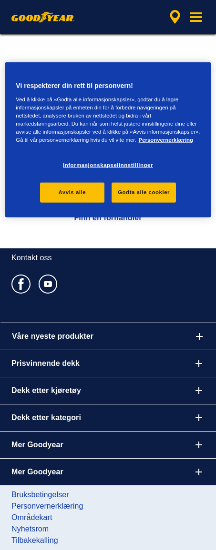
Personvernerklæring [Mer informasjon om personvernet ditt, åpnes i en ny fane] (166, 140)
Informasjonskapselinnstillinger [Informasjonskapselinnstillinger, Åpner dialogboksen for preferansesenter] (108, 165)
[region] (107, 139)
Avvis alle (72, 192)
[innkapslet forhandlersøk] (175, 17)
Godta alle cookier (144, 192)
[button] (196, 17)
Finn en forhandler (108, 218)
